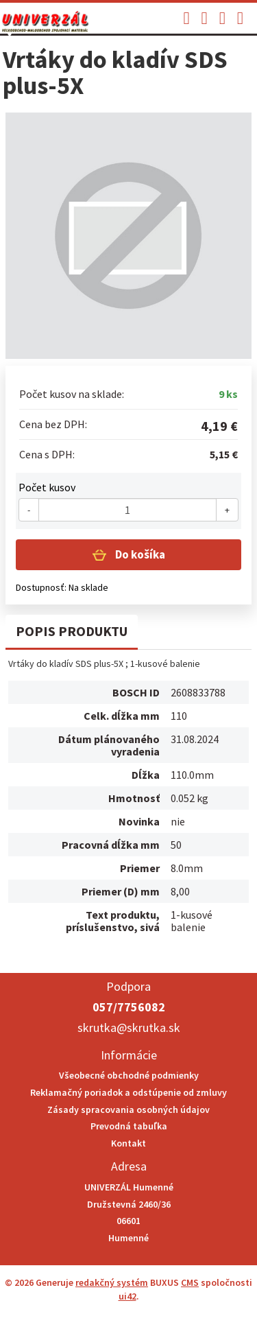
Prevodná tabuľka (128, 1126)
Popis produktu (71, 630)
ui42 (127, 1296)
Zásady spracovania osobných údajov (128, 1109)
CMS (190, 1282)
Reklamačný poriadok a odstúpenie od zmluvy (128, 1092)
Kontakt (128, 1143)
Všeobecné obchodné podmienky (129, 1075)
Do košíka (139, 554)
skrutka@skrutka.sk (128, 1027)
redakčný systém (111, 1282)
